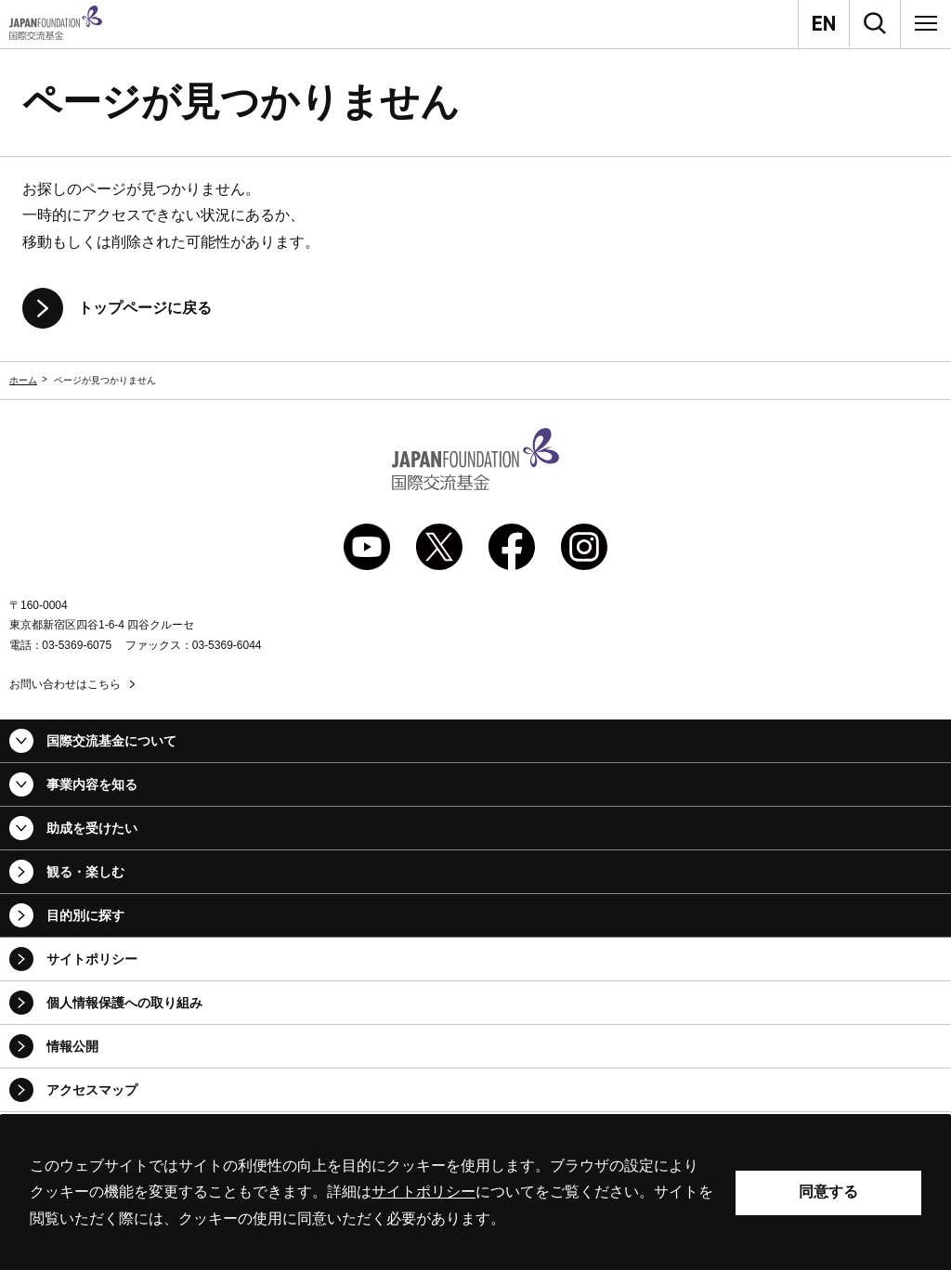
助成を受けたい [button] (91, 828)
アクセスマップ (91, 1089)
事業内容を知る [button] (91, 784)
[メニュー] (926, 23)
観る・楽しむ (85, 871)
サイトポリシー (91, 959)
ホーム (23, 380)
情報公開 (72, 1046)
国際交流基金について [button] (111, 740)
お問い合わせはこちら (65, 684)
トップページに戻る (145, 308)
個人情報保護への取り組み (124, 1002)
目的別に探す (85, 915)
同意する (828, 1191)
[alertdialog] (475, 1192)
